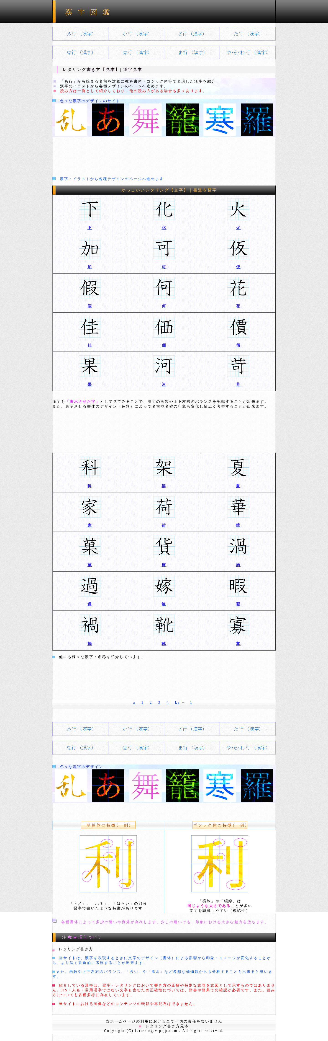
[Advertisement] (164, 155)
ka (177, 702)
